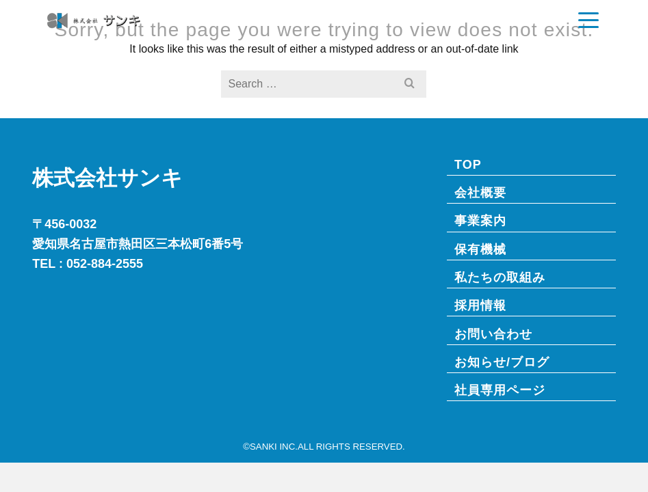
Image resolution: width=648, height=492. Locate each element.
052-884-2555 (104, 264)
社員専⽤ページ (499, 389)
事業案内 (480, 220)
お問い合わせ (493, 333)
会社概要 (480, 192)
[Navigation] (588, 20)
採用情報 (480, 305)
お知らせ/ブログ (501, 361)
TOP (468, 164)
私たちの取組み (499, 277)
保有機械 (480, 249)
